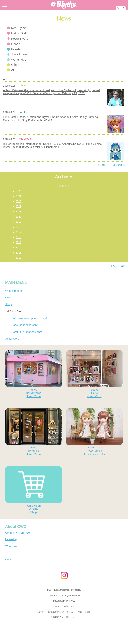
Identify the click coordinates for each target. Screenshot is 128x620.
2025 (18, 191)
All (10, 69)
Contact (10, 559)
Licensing (11, 539)
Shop (8, 304)
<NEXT (101, 165)
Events (13, 49)
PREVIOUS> (118, 165)
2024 (18, 196)
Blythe (64, 5)
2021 (18, 211)
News (8, 297)
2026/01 (64, 185)
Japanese (120, 8)
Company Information (18, 532)
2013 (18, 252)
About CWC (12, 338)
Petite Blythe (17, 38)
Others (13, 64)
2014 (18, 247)
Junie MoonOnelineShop (33, 490)
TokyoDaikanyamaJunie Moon (33, 374)
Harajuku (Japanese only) (27, 331)
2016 (18, 237)
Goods (13, 44)
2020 (18, 216)
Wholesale (11, 546)
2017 (18, 232)
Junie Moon (17, 54)
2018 (18, 227)
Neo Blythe (16, 28)
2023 (18, 201)
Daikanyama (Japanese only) (29, 318)
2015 (18, 242)
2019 (18, 221)
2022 (18, 206)
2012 (18, 257)
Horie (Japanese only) (24, 324)
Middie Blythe (18, 33)
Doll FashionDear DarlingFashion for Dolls (94, 432)
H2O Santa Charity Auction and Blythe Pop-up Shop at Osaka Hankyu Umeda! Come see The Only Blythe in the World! (51, 118)
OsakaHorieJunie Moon (94, 374)
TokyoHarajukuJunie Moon (33, 432)
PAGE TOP (118, 265)
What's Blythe (13, 290)
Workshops (16, 59)
